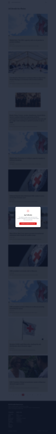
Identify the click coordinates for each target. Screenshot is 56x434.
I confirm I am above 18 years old (28, 223)
